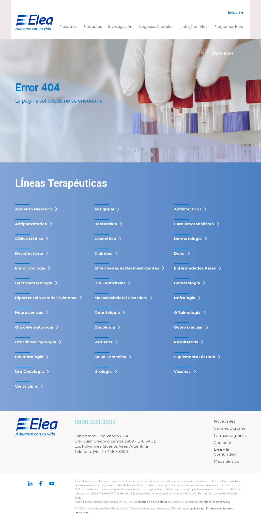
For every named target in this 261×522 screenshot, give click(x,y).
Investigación (120, 26)
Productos (92, 26)
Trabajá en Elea (193, 26)
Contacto (222, 442)
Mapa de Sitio (226, 461)
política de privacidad (153, 502)
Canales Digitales (230, 428)
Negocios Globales (155, 26)
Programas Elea (228, 26)
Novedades (224, 421)
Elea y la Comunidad (225, 452)
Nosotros (68, 26)
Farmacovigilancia (230, 435)
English (235, 13)
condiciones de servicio (216, 502)
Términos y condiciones (188, 508)
